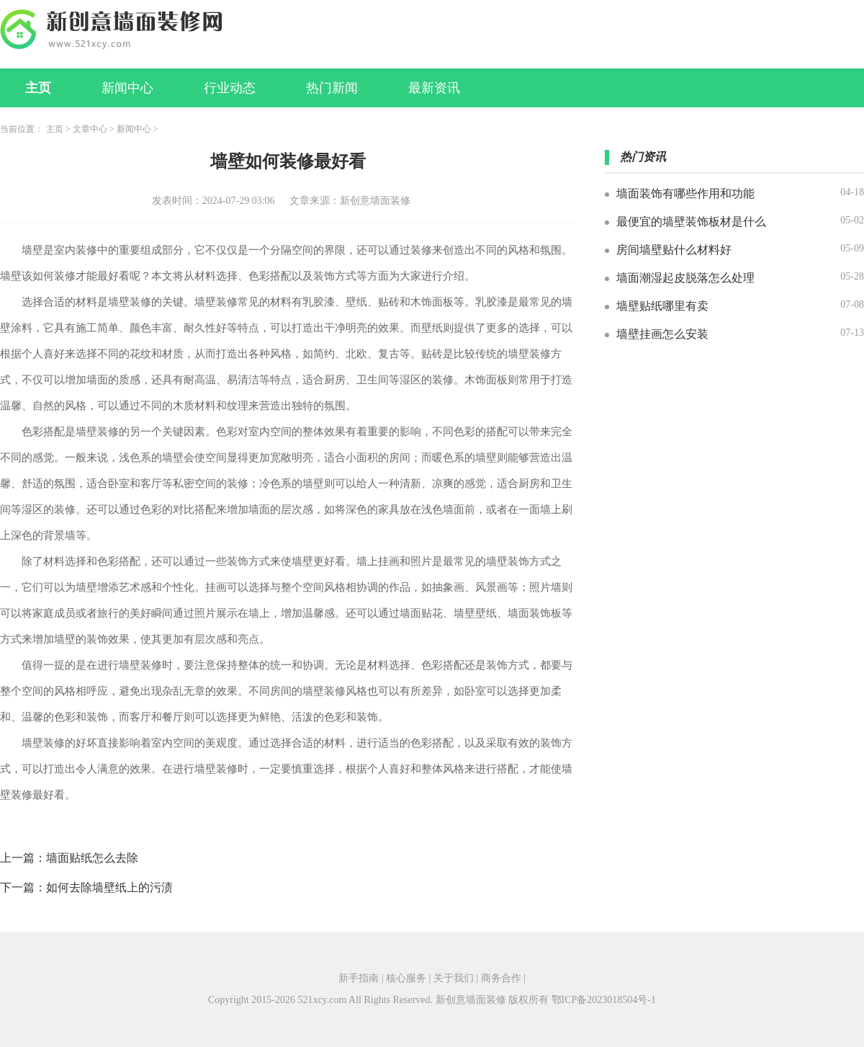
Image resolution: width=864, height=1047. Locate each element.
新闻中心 (127, 88)
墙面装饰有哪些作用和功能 (685, 193)
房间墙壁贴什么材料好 (674, 250)
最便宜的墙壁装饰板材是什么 (691, 221)
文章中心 (90, 129)
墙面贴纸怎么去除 (92, 858)
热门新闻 (332, 88)
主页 (38, 88)
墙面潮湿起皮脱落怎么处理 (685, 278)
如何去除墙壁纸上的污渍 (109, 887)
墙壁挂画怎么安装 (662, 334)
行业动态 (230, 88)
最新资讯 (434, 88)
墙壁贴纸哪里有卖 (662, 306)
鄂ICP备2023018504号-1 (604, 999)
